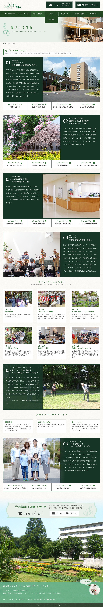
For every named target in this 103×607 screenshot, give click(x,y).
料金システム (65, 14)
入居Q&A (51, 14)
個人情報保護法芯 (49, 599)
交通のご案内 (79, 14)
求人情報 (51, 20)
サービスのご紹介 (24, 14)
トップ (4, 43)
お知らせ (11, 599)
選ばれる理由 (38, 14)
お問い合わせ (38, 599)
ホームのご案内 (10, 14)
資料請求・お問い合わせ (64, 513)
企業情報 (93, 14)
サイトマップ (20, 599)
